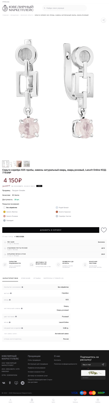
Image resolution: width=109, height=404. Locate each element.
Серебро (65, 293)
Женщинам (14, 15)
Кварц (66, 306)
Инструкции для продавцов (38, 364)
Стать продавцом (34, 360)
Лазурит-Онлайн (18, 190)
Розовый (65, 316)
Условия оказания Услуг (36, 372)
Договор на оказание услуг (38, 376)
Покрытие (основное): (10, 204)
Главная (5, 15)
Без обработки (10, 207)
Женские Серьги (27, 15)
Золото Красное (63, 212)
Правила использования (36, 368)
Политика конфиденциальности (65, 364)
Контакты (57, 360)
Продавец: (6, 190)
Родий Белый (62, 207)
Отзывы (37, 278)
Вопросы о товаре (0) (54, 278)
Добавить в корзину (50, 230)
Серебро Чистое (63, 216)
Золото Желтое (10, 212)
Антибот (84, 368)
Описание (25, 278)
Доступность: (7, 199)
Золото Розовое (10, 216)
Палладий (8, 220)
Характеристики (10, 278)
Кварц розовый (63, 310)
